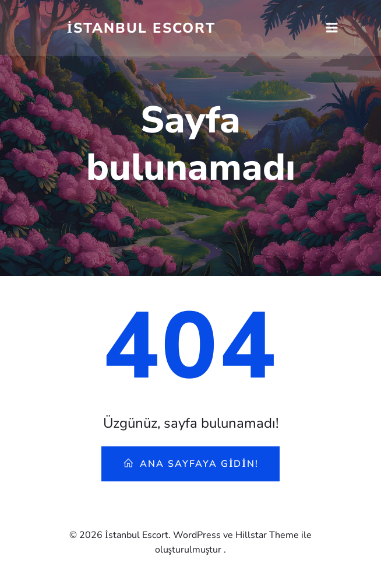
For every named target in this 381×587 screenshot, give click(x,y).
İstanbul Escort (141, 28)
